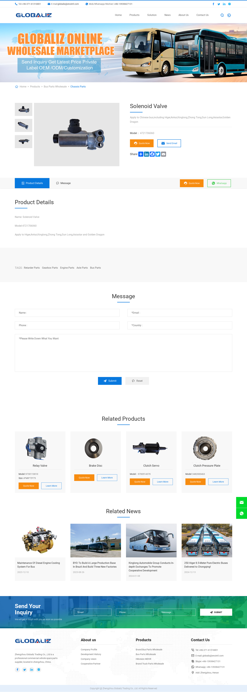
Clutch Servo (151, 465)
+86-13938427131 (123, 4)
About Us (183, 15)
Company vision (88, 659)
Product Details (32, 183)
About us (88, 640)
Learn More (51, 486)
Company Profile (89, 649)
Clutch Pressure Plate (206, 465)
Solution (152, 15)
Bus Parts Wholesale (55, 86)
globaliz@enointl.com (68, 4)
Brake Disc (95, 465)
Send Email (169, 143)
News (167, 15)
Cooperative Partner (91, 664)
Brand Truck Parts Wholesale (150, 664)
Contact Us (202, 15)
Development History (91, 654)
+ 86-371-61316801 (31, 4)
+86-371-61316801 (208, 650)
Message (63, 183)
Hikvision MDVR (143, 659)
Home (118, 15)
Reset (137, 380)
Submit (109, 380)
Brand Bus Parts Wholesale (149, 649)
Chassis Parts (78, 86)
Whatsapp (219, 183)
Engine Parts (67, 267)
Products (134, 15)
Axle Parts (82, 267)
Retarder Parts (32, 267)
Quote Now (142, 143)
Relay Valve (40, 465)
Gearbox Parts (50, 267)
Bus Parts (95, 267)
